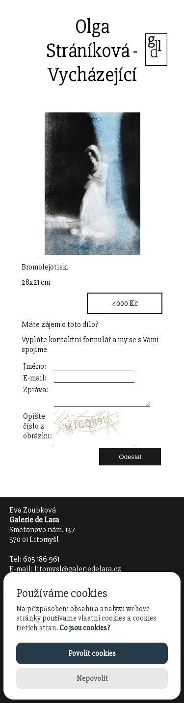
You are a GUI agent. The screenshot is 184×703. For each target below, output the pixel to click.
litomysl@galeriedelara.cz (77, 569)
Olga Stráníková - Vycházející (92, 51)
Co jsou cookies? (84, 627)
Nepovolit (92, 678)
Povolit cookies (92, 653)
